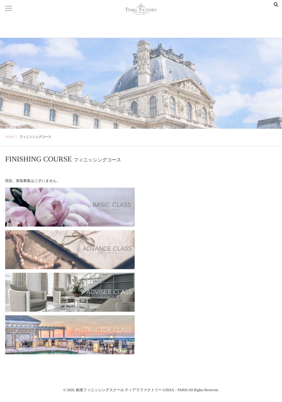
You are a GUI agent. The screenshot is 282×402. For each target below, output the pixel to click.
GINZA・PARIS (165, 28)
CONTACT (192, 28)
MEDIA (141, 28)
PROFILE (104, 28)
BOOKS (124, 28)
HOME (86, 28)
